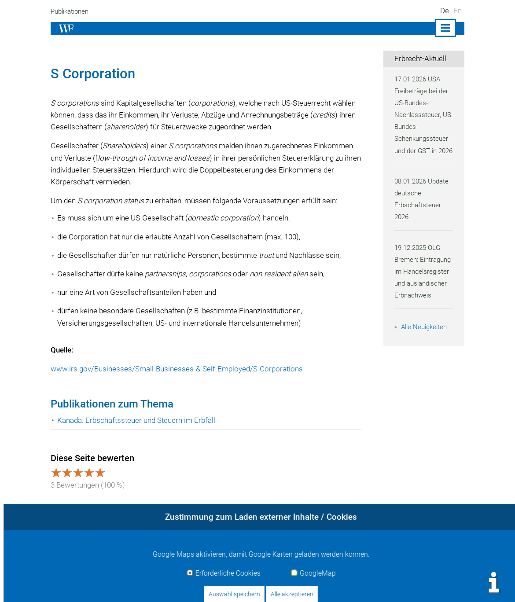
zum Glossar (77, 512)
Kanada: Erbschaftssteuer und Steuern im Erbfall (137, 420)
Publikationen (71, 11)
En (457, 10)
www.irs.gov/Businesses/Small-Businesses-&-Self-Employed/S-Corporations (177, 368)
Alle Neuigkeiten (425, 339)
